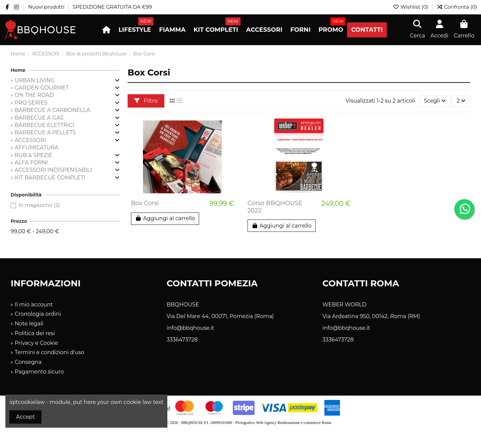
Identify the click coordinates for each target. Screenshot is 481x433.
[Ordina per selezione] (435, 101)
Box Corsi (145, 203)
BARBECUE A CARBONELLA (52, 110)
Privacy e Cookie (36, 343)
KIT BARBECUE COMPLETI (50, 177)
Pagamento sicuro (39, 372)
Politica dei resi (35, 333)
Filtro (146, 101)
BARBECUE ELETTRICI (44, 125)
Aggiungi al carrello (165, 218)
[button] (135, 29)
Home (18, 70)
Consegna (28, 362)
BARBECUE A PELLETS (45, 132)
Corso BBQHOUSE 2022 (275, 206)
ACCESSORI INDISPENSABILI (53, 170)
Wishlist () (411, 7)
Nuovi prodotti (46, 7)
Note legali (29, 323)
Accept (25, 417)
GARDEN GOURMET (42, 88)
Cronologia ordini (38, 314)
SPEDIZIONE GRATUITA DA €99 (112, 7)
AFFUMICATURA (36, 147)
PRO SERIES (31, 103)
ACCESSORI (30, 140)
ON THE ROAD (34, 95)
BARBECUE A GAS (39, 118)
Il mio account (34, 304)
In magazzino (39, 205)
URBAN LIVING (35, 80)
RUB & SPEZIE (33, 155)
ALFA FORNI (31, 162)
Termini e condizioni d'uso (49, 352)
